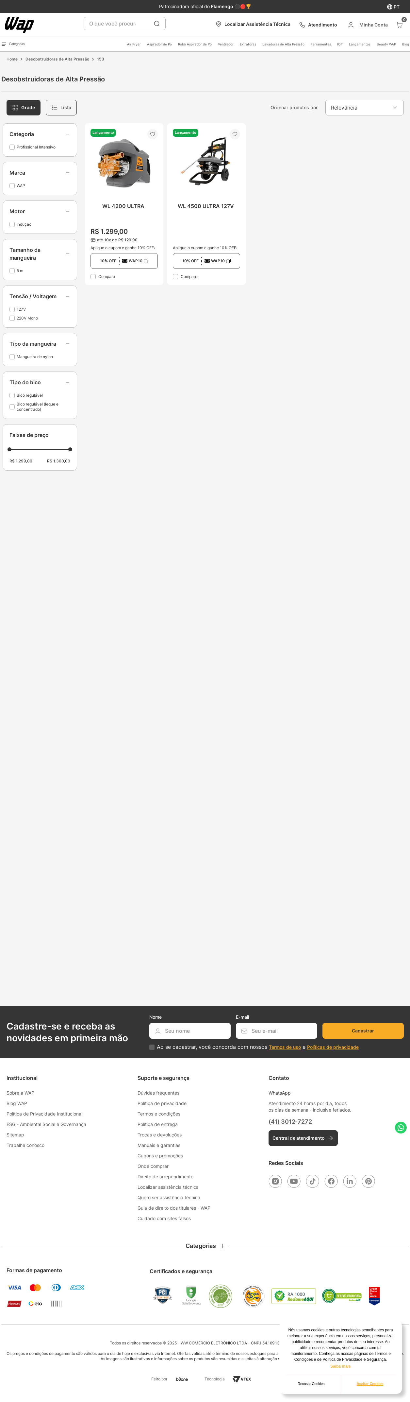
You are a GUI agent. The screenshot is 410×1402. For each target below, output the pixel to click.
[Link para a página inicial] (12, 59)
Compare (106, 276)
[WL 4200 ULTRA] (124, 204)
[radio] (24, 107)
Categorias (13, 44)
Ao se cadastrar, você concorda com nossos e (258, 1047)
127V (21, 309)
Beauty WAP (386, 44)
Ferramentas (321, 44)
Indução (24, 224)
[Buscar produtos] (156, 23)
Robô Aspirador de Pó (195, 44)
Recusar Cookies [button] (311, 1384)
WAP (21, 185)
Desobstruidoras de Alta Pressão (57, 59)
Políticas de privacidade (333, 1047)
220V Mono (27, 318)
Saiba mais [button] (340, 1366)
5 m (20, 270)
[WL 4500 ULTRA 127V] (206, 204)
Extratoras (248, 44)
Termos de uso (285, 1047)
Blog (405, 44)
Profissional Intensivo (36, 147)
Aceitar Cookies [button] (370, 1384)
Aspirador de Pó (159, 44)
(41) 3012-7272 (290, 1121)
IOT (340, 44)
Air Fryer (134, 44)
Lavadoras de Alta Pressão (283, 44)
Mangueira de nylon (35, 356)
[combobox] (125, 23)
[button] (39, 134)
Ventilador (226, 44)
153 (100, 59)
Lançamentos (359, 44)
